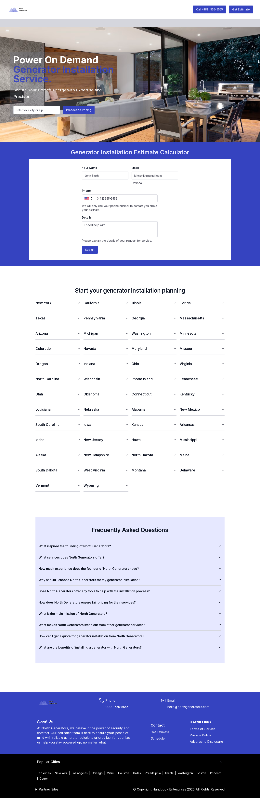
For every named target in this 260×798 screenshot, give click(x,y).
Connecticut (154, 394)
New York (57, 303)
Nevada (106, 348)
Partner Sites (48, 789)
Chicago (97, 773)
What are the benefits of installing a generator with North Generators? (130, 647)
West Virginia (106, 470)
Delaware (202, 470)
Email (135, 167)
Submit (90, 249)
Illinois (154, 303)
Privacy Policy (200, 735)
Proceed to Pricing (78, 110)
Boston (201, 773)
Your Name (89, 167)
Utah (57, 394)
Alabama (154, 409)
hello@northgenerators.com (188, 707)
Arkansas (202, 424)
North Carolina (57, 379)
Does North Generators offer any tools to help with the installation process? (130, 591)
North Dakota (154, 455)
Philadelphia (153, 773)
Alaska (57, 455)
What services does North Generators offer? (130, 557)
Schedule (158, 738)
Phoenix (215, 773)
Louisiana (57, 409)
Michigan (106, 333)
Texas (57, 318)
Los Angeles (80, 773)
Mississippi (202, 440)
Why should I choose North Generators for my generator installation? (130, 580)
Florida (202, 303)
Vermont (57, 485)
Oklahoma (106, 394)
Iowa (106, 424)
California (106, 303)
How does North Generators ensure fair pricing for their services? (130, 602)
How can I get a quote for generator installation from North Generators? (130, 636)
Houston (123, 773)
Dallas (137, 773)
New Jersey (106, 440)
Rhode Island (154, 379)
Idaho (57, 440)
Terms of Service (202, 729)
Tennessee (202, 379)
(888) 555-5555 (116, 707)
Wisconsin (106, 379)
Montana (154, 470)
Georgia (154, 318)
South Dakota (57, 470)
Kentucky (202, 394)
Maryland (154, 348)
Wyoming (106, 485)
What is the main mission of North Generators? (130, 614)
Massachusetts (202, 318)
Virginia (202, 364)
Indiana (106, 364)
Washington (154, 333)
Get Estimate (241, 9)
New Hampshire (106, 455)
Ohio (154, 364)
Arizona (57, 333)
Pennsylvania (106, 318)
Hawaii (154, 440)
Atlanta (169, 773)
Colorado (57, 348)
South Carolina (57, 424)
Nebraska (106, 409)
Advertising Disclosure (206, 742)
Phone (86, 190)
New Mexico (202, 409)
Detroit (44, 778)
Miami (110, 773)
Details (87, 217)
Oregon (57, 364)
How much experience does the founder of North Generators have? (130, 569)
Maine (202, 455)
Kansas (154, 424)
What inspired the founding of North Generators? (130, 546)
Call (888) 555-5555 (209, 9)
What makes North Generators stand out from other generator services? (130, 625)
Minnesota (202, 333)
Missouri (202, 348)
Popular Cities (130, 762)
